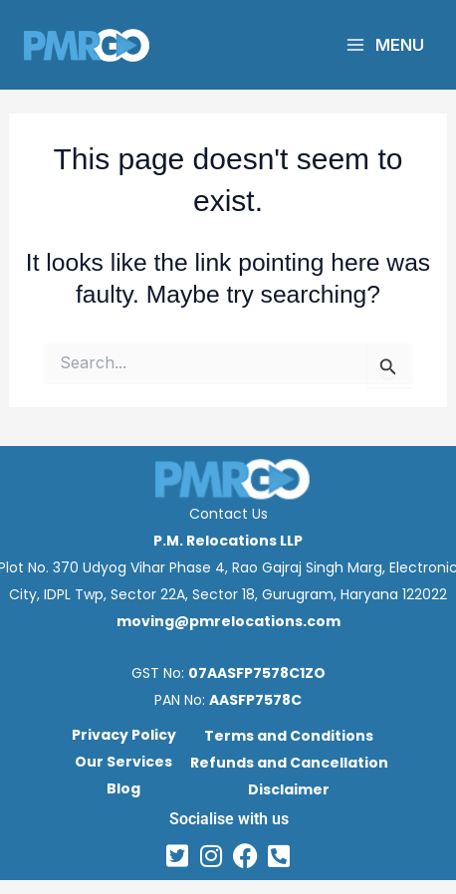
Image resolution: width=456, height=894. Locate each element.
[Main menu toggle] (385, 44)
